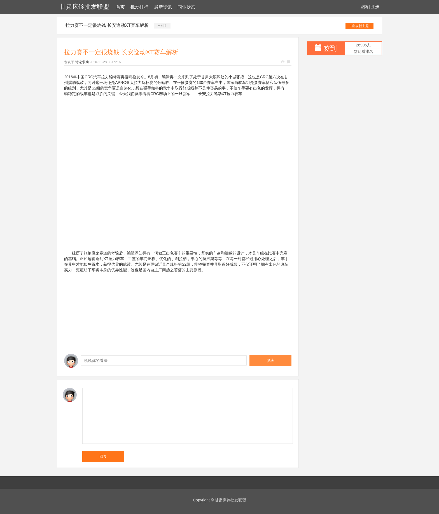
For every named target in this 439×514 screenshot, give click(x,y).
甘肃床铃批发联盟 (84, 6)
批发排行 (139, 7)
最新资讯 (163, 7)
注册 (375, 6)
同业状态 (186, 7)
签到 (330, 48)
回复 (103, 456)
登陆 (364, 6)
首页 (120, 7)
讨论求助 (82, 62)
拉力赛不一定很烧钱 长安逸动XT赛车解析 (107, 25)
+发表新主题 (359, 26)
